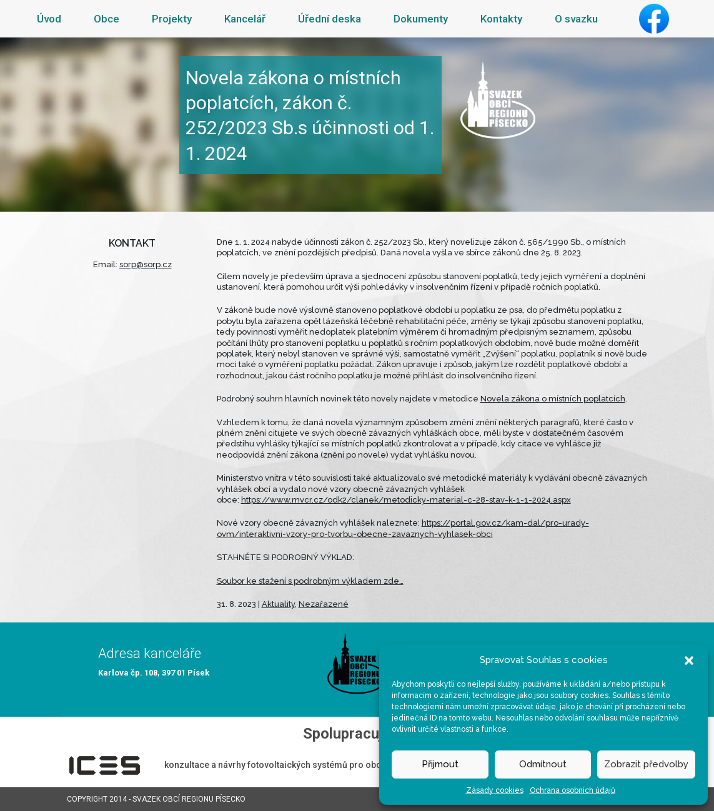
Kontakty (501, 18)
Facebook (654, 18)
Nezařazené (324, 604)
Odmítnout (543, 764)
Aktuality (278, 604)
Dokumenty (421, 18)
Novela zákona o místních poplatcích (552, 398)
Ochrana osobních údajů (572, 790)
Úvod (49, 18)
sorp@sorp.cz (145, 264)
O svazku (576, 18)
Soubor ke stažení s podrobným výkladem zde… (310, 581)
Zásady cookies (494, 790)
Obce (106, 18)
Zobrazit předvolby (646, 764)
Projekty (172, 18)
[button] (689, 660)
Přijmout (440, 764)
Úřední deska (329, 18)
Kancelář (244, 18)
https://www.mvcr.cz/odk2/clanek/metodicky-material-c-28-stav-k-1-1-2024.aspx (406, 499)
